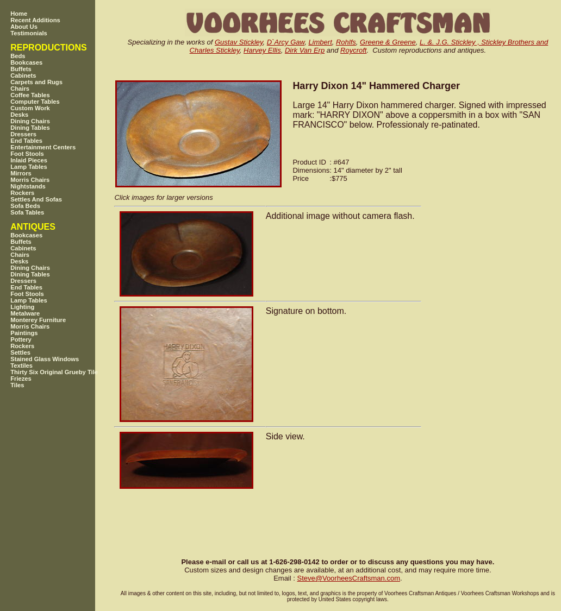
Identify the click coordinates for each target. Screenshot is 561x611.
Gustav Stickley (239, 42)
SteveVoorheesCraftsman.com (348, 578)
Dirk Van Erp (305, 50)
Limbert (320, 42)
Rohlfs (346, 42)
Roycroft (353, 50)
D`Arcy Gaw (285, 42)
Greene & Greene (388, 42)
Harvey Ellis (262, 50)
